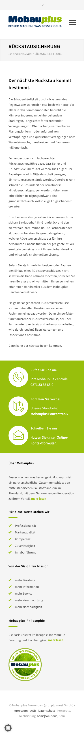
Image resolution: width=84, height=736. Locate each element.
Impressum (20, 711)
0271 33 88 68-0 (41, 384)
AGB (33, 711)
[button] (8, 728)
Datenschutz (46, 711)
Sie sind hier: (16, 54)
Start (28, 54)
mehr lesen (38, 499)
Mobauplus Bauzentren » (49, 414)
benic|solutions (47, 716)
